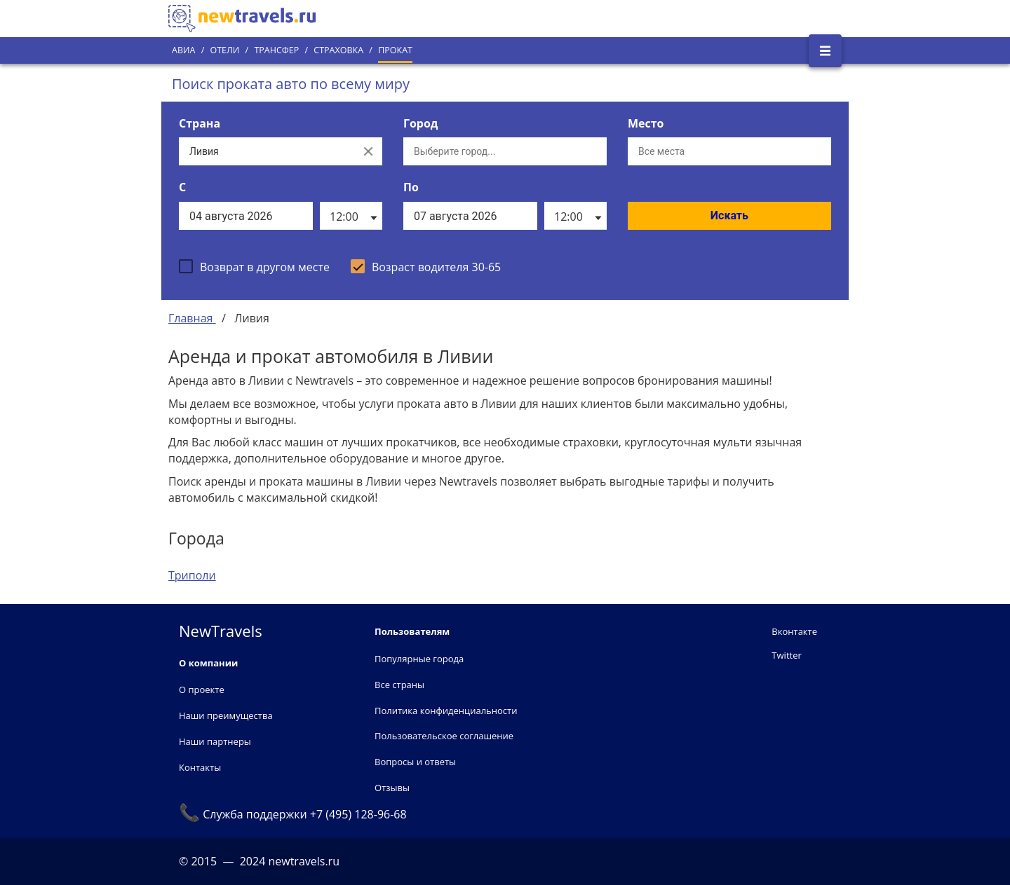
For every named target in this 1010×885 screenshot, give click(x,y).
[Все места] (729, 151)
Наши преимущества (226, 715)
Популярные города (419, 658)
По (411, 187)
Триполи (192, 575)
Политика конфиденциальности (446, 710)
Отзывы (392, 787)
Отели (224, 50)
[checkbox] (254, 266)
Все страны (399, 684)
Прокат (395, 50)
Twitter (786, 655)
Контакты (200, 767)
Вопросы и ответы (415, 761)
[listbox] (351, 216)
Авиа (183, 50)
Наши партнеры (215, 741)
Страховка (338, 50)
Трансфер (276, 50)
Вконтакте (794, 631)
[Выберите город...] (505, 151)
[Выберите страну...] (266, 151)
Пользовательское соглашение (444, 735)
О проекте (201, 689)
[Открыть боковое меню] (825, 50)
